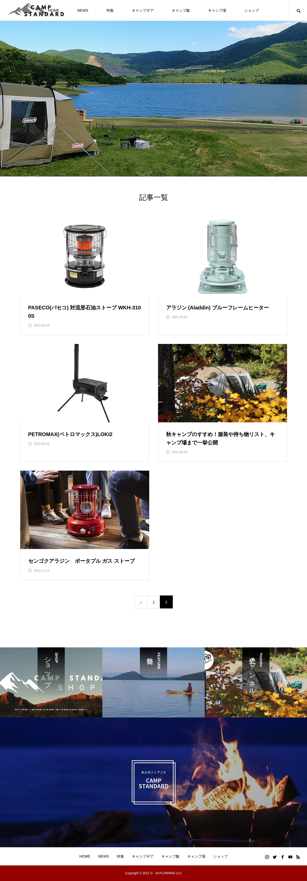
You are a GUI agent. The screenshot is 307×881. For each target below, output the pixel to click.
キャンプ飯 (181, 10)
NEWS (82, 10)
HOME (85, 856)
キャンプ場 (217, 10)
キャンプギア (143, 10)
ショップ (251, 10)
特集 (110, 10)
